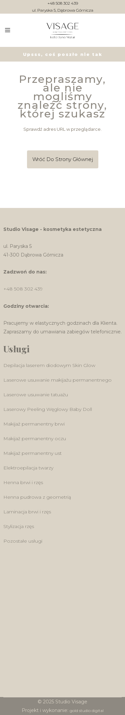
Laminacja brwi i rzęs (27, 512)
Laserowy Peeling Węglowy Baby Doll (47, 409)
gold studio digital (87, 710)
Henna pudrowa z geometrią (37, 497)
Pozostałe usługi (22, 541)
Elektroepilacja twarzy (28, 468)
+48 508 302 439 (62, 3)
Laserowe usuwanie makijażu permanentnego (57, 380)
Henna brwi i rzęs (23, 482)
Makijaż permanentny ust (32, 453)
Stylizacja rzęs (18, 526)
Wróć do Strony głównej (62, 159)
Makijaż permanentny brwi (34, 424)
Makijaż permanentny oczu (34, 439)
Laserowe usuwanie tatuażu (35, 395)
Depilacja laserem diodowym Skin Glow (49, 365)
